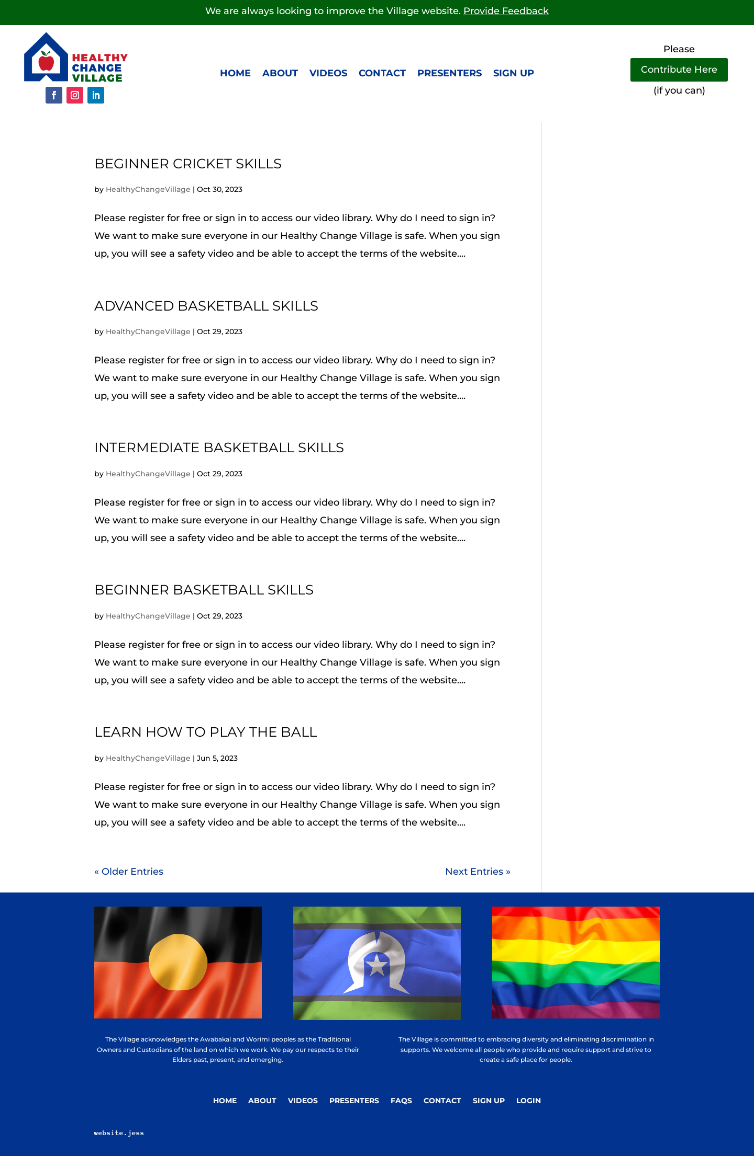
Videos (328, 74)
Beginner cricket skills (188, 163)
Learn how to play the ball (205, 732)
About (280, 74)
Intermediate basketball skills (219, 447)
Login (528, 1101)
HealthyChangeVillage (148, 189)
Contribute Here (679, 69)
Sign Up (489, 1101)
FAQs (401, 1101)
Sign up (513, 74)
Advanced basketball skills (206, 305)
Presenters (449, 74)
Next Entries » (478, 871)
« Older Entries (128, 871)
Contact (382, 74)
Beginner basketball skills (204, 589)
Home (235, 74)
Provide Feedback (506, 11)
